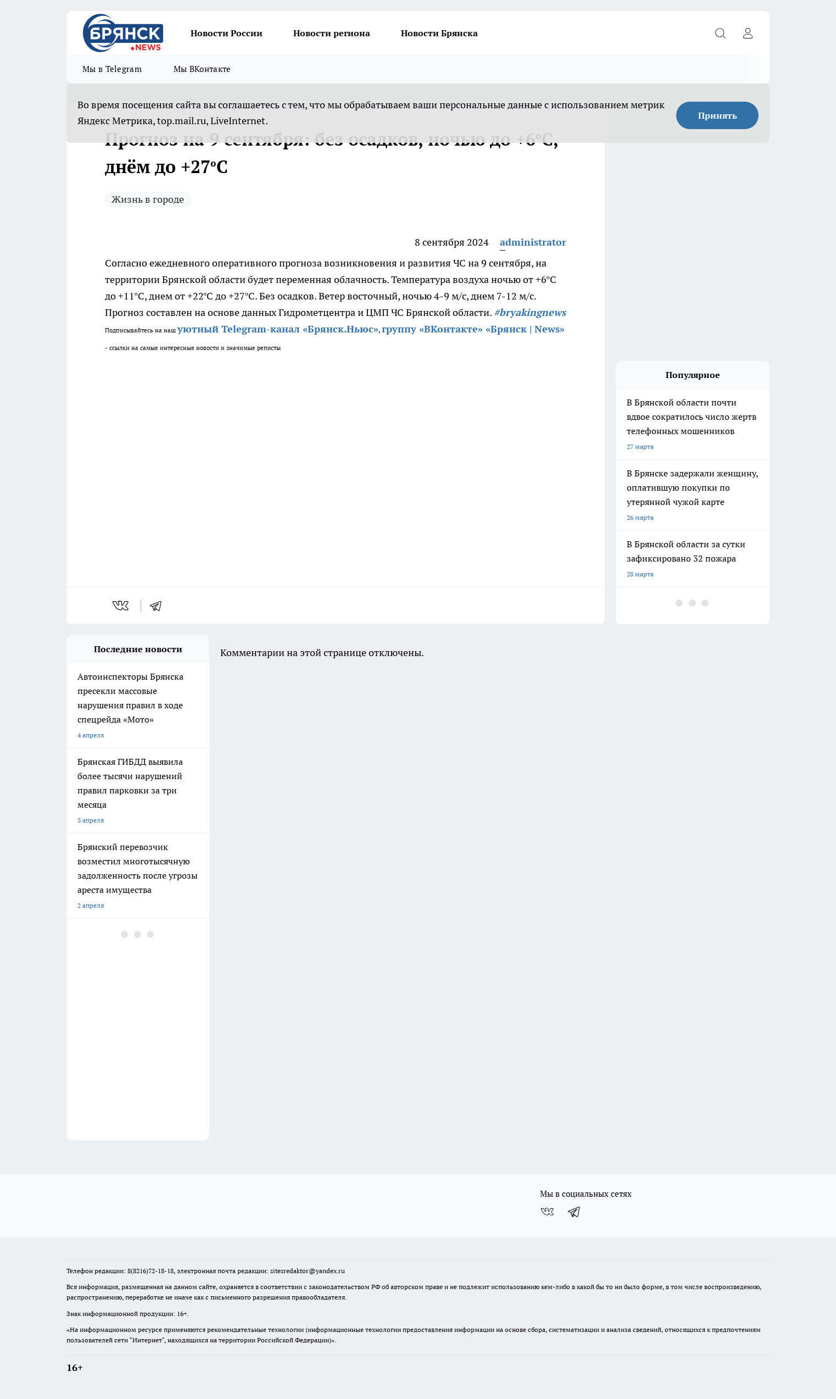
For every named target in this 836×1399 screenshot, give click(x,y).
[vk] (121, 605)
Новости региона (331, 32)
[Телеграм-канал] (574, 1212)
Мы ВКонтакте (202, 69)
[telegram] (159, 605)
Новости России (227, 32)
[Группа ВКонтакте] (547, 1212)
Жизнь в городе (148, 199)
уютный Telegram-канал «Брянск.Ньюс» (277, 329)
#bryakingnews (530, 312)
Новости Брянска (439, 32)
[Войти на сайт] (748, 33)
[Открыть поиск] (720, 33)
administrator (533, 242)
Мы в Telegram (112, 69)
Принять (717, 115)
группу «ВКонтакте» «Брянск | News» (473, 329)
